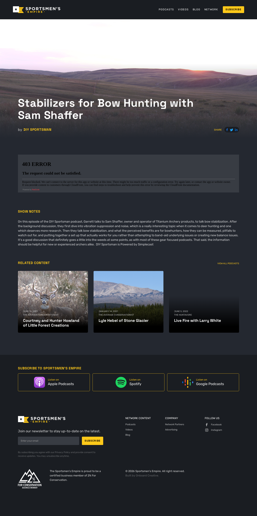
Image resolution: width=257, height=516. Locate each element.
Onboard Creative (147, 475)
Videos (183, 9)
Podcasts (166, 9)
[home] (36, 9)
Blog (196, 9)
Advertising (171, 429)
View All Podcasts (228, 263)
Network (211, 9)
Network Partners (174, 424)
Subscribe (233, 9)
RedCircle (35, 190)
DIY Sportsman (37, 129)
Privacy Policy (63, 452)
